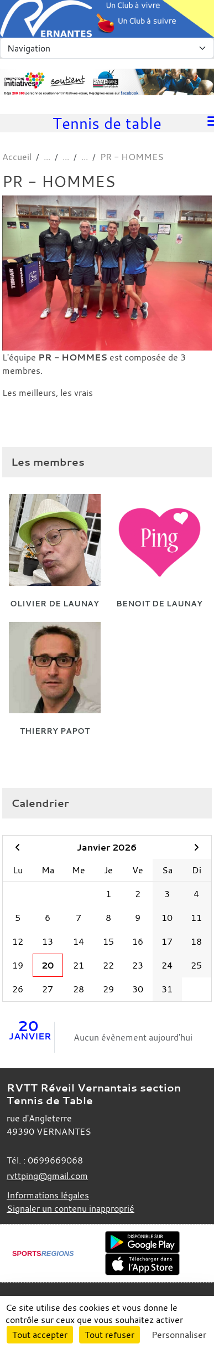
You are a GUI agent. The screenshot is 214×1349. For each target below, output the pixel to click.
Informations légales (48, 1195)
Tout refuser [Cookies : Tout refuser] (109, 1335)
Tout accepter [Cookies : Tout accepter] (39, 1335)
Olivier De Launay (54, 603)
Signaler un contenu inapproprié (70, 1208)
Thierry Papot (55, 730)
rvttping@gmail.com (47, 1176)
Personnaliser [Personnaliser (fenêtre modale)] (179, 1335)
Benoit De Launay (159, 603)
